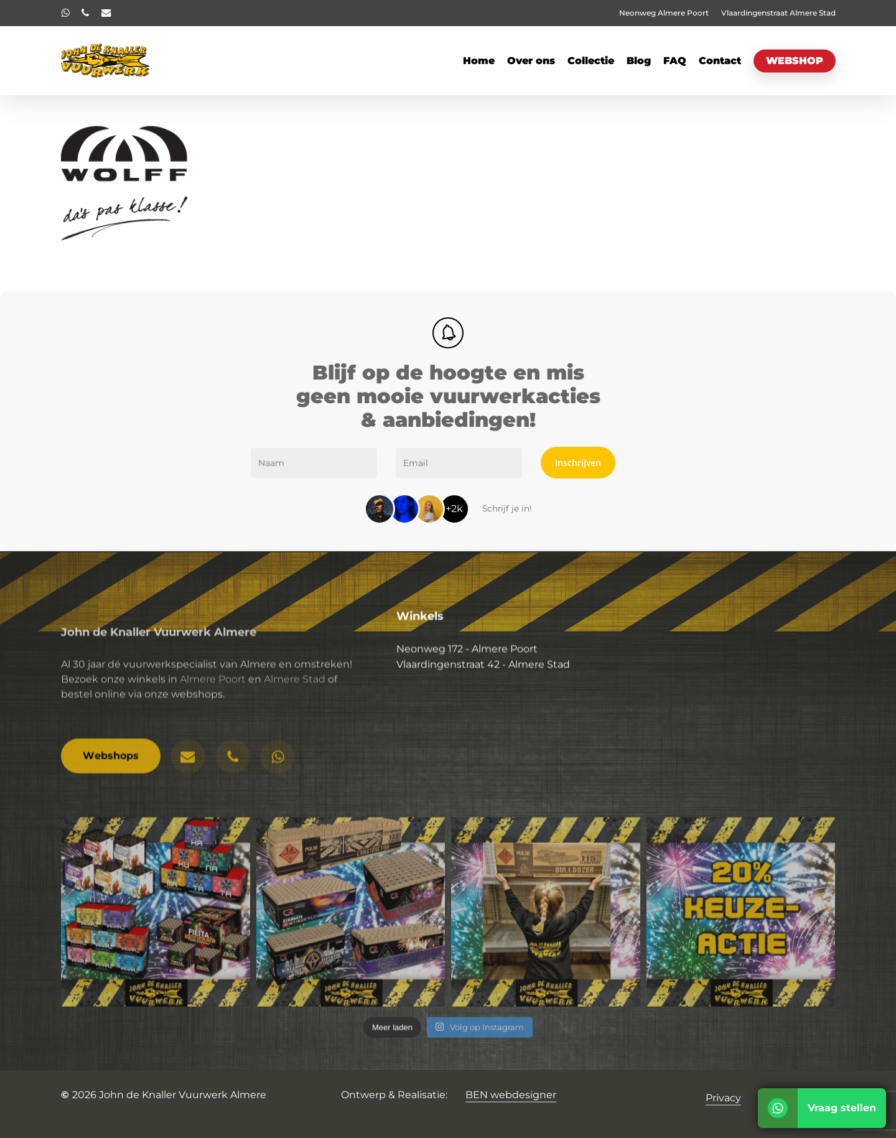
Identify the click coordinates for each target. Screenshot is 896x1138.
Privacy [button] (723, 1098)
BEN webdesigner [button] (510, 1095)
